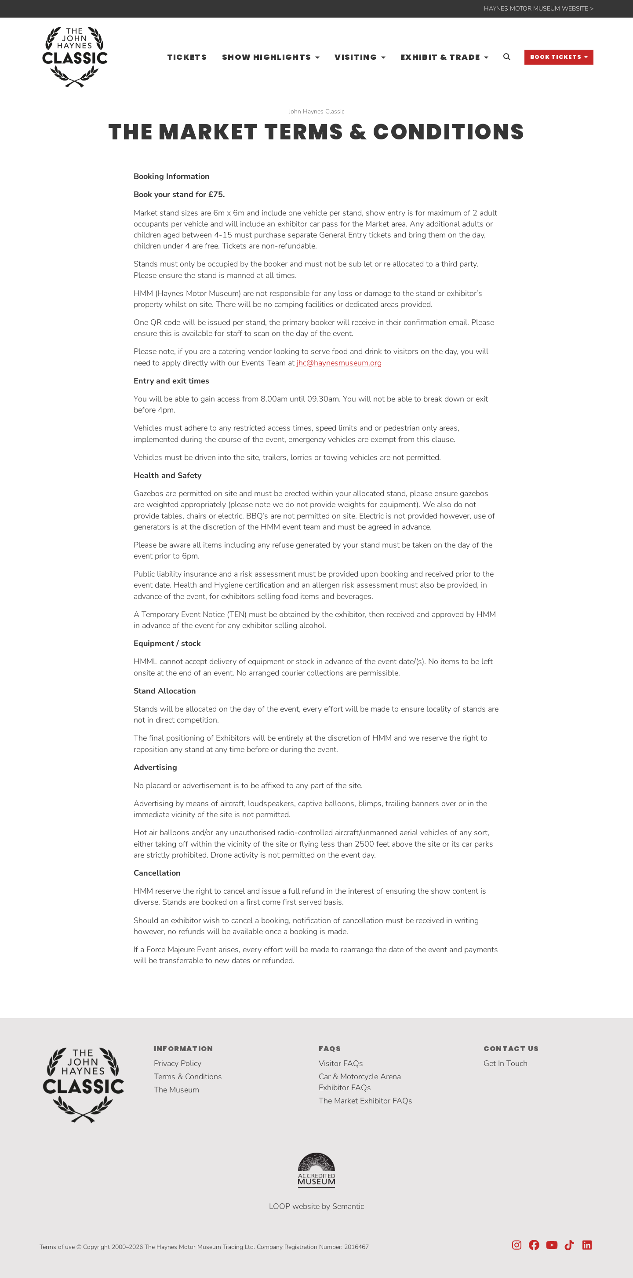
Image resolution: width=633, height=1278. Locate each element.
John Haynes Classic (316, 111)
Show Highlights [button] (267, 56)
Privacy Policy (177, 1063)
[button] (558, 57)
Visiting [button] (357, 56)
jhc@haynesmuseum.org (339, 363)
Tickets (187, 56)
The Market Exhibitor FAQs (365, 1100)
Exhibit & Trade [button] (441, 56)
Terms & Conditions (188, 1076)
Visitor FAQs (341, 1063)
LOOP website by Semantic (316, 1206)
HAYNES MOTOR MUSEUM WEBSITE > (538, 8)
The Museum (176, 1089)
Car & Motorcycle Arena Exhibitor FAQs (360, 1082)
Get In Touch (506, 1063)
